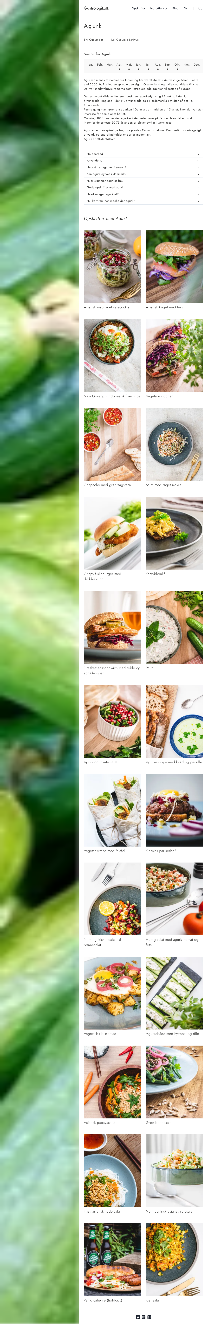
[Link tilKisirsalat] (174, 1225)
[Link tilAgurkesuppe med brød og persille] (174, 687)
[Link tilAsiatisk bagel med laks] (174, 232)
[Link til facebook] (138, 1317)
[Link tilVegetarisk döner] (174, 321)
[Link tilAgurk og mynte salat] (112, 687)
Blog (175, 8)
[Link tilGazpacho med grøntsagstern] (112, 410)
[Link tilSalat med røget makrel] (174, 410)
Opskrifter (138, 8)
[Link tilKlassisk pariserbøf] (174, 776)
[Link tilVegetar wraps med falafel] (112, 776)
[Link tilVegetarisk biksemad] (112, 959)
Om (186, 8)
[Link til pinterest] (149, 1317)
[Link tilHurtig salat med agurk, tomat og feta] (174, 865)
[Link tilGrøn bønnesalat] (174, 1048)
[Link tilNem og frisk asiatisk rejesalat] (174, 1136)
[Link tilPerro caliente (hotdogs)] (112, 1225)
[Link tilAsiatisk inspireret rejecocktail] (112, 232)
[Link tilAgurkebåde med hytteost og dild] (174, 959)
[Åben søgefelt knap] (200, 8)
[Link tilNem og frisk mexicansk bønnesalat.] (112, 865)
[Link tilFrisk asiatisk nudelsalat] (112, 1136)
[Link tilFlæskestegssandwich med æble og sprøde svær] (112, 593)
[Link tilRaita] (174, 593)
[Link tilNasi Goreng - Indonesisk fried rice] (112, 321)
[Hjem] (108, 8)
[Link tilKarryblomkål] (174, 499)
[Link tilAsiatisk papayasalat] (112, 1048)
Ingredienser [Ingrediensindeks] (158, 8)
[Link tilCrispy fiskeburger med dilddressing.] (112, 499)
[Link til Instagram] (144, 1317)
